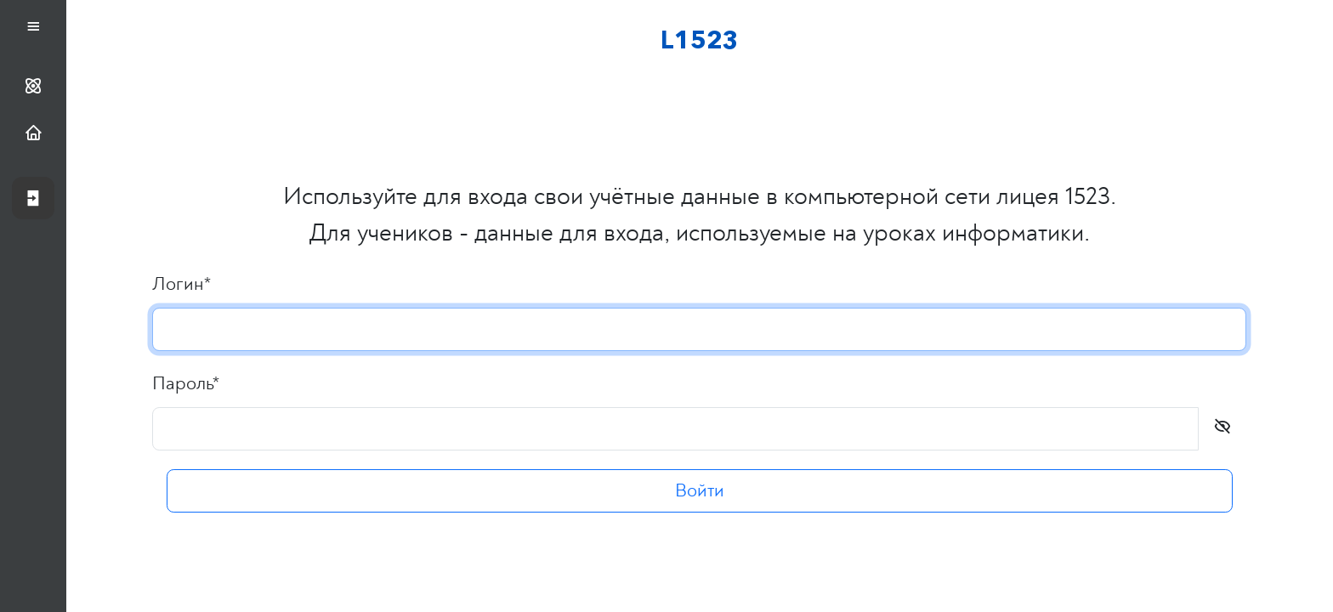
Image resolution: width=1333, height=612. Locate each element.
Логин (182, 284)
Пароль (186, 383)
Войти (699, 491)
